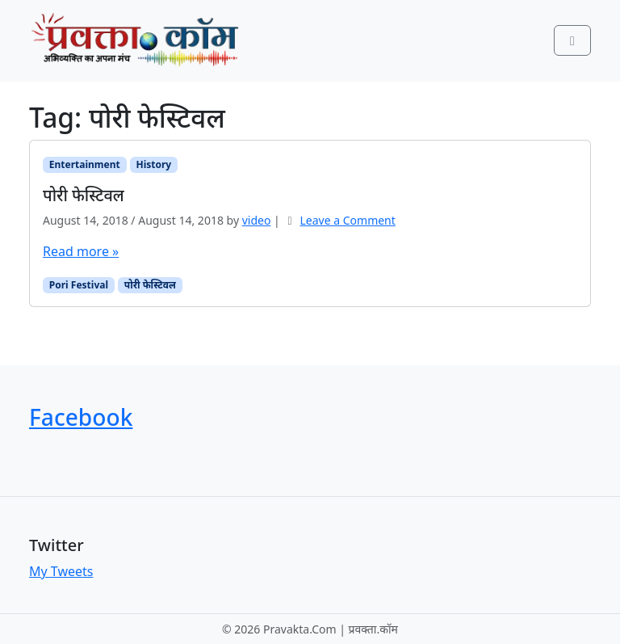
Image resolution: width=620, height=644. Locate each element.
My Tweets (61, 571)
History (153, 164)
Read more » (81, 251)
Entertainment (84, 164)
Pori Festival (78, 285)
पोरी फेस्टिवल (150, 285)
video (256, 220)
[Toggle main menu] (572, 40)
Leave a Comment (348, 220)
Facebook (80, 417)
